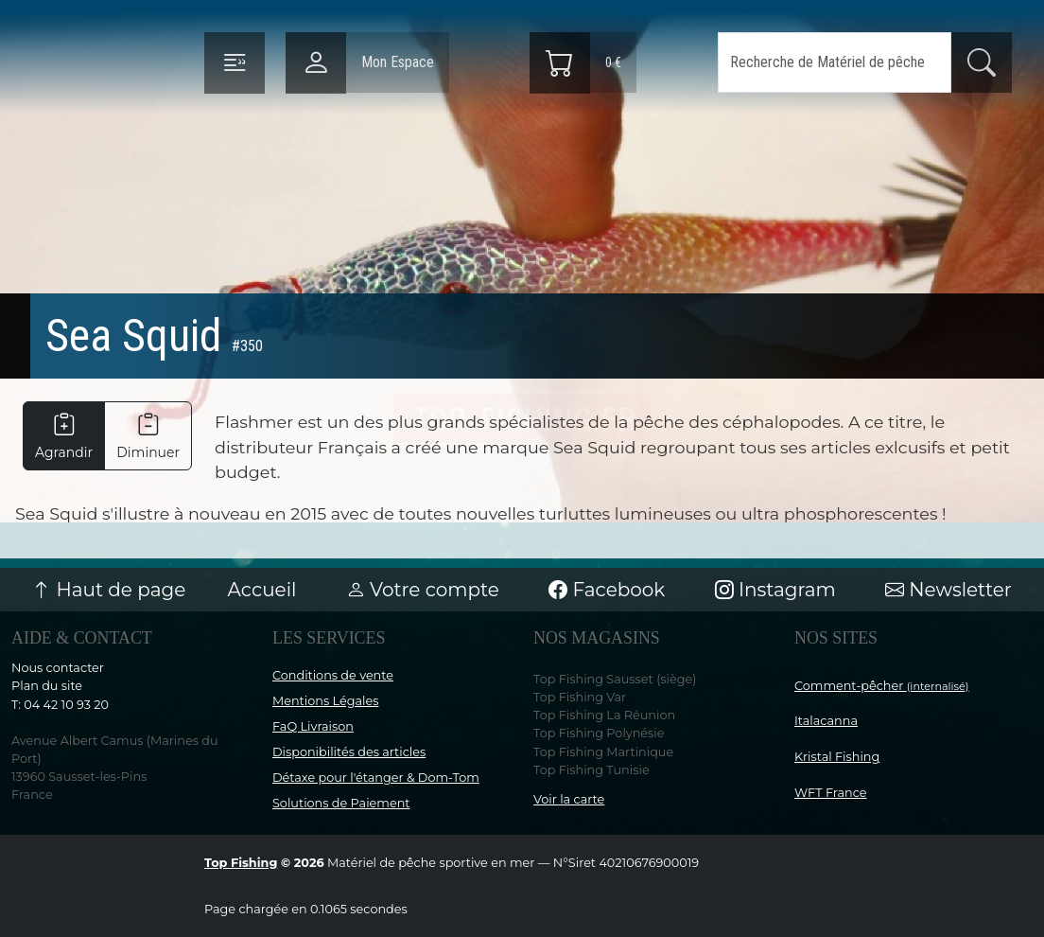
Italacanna (826, 721)
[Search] (834, 62)
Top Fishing (240, 863)
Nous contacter (57, 668)
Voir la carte (568, 799)
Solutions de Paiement (340, 803)
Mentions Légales (325, 701)
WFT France (830, 793)
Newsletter (948, 589)
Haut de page (108, 589)
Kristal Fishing (836, 757)
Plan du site (46, 686)
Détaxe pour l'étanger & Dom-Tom (375, 777)
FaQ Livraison (313, 726)
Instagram (775, 589)
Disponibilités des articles (349, 752)
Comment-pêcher (881, 686)
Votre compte (422, 589)
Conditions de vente (332, 675)
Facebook (606, 589)
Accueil (262, 589)
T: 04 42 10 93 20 (60, 705)
